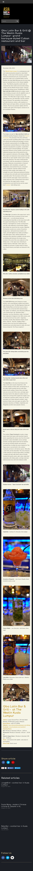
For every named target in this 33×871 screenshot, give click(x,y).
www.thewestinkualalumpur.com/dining (19, 725)
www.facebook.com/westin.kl (17, 727)
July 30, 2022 (4, 829)
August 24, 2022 (5, 808)
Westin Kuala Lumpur (11, 71)
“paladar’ (8, 185)
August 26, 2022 (5, 786)
